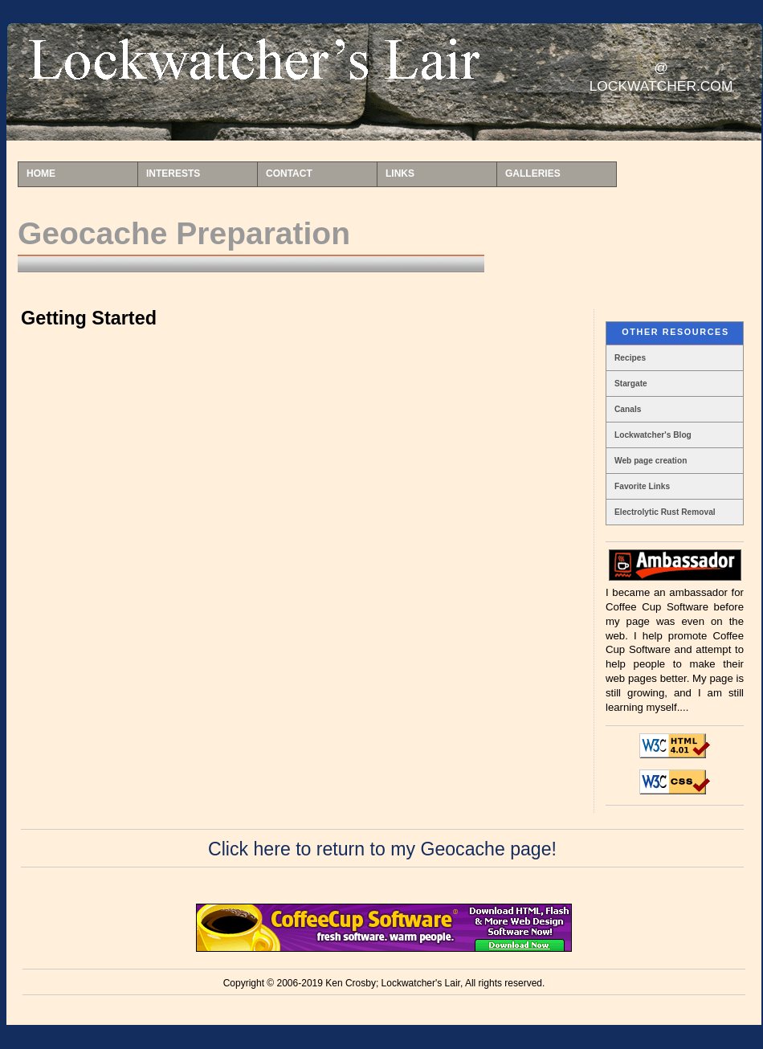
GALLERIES (533, 173)
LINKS (400, 173)
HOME (41, 173)
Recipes (630, 357)
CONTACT (289, 173)
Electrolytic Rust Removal (665, 512)
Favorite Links (642, 486)
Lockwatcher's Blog (653, 435)
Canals (627, 409)
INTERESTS (173, 173)
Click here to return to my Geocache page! (382, 849)
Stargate (630, 383)
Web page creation (650, 460)
